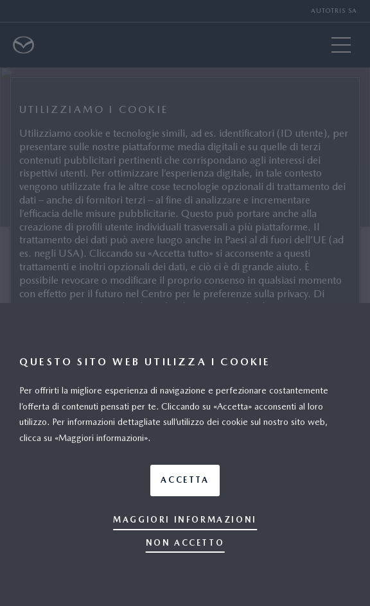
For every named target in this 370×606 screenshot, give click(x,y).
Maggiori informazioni (185, 519)
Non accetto (185, 543)
